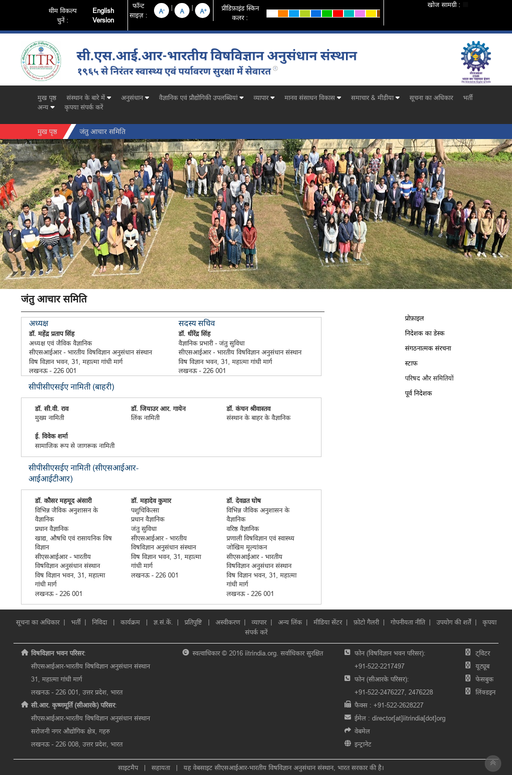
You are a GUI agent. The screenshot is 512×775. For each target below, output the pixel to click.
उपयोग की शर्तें (453, 622)
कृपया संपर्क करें (83, 107)
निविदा (100, 622)
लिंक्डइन (486, 692)
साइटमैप (128, 768)
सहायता (161, 768)
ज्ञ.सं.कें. (163, 622)
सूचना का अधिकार (431, 98)
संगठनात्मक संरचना (428, 348)
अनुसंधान (135, 98)
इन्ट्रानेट (363, 744)
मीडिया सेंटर (328, 622)
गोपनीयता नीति (407, 622)
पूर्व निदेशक (418, 393)
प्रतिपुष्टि (193, 622)
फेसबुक (485, 679)
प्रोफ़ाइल (414, 318)
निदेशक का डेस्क (424, 333)
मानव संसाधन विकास (312, 98)
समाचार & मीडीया (375, 98)
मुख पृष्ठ (47, 98)
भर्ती (467, 98)
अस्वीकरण (228, 622)
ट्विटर (483, 653)
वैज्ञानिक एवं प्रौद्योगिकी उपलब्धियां (201, 98)
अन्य (46, 107)
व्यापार (264, 98)
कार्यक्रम (131, 622)
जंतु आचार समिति (103, 132)
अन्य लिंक (290, 622)
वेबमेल (362, 731)
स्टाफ (411, 363)
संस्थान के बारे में (88, 98)
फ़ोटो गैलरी (366, 622)
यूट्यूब (483, 666)
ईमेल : (400, 718)
